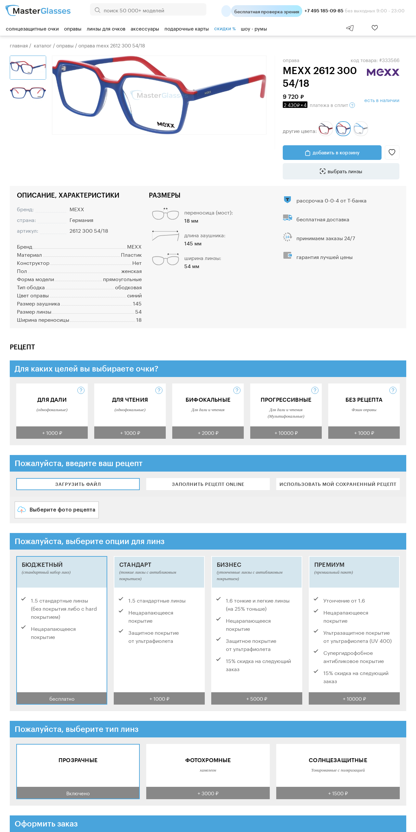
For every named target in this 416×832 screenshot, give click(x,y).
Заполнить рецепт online (208, 484)
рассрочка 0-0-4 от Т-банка (331, 200)
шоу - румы (254, 28)
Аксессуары (145, 28)
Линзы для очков (106, 28)
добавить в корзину (336, 152)
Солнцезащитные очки (32, 28)
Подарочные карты (186, 28)
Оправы (73, 28)
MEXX (77, 208)
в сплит (319, 104)
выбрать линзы (345, 171)
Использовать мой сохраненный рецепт (338, 484)
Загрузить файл (78, 484)
